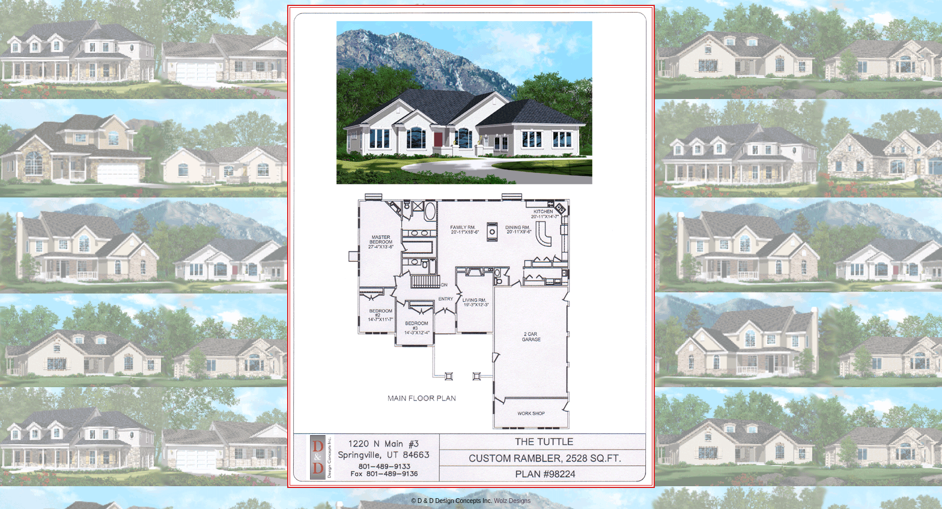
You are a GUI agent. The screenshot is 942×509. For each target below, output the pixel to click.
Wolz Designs (512, 501)
